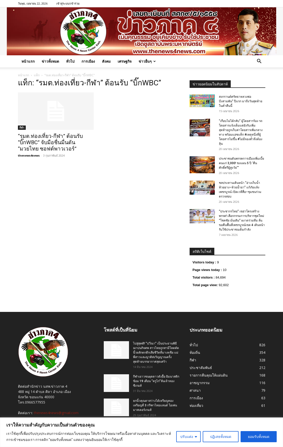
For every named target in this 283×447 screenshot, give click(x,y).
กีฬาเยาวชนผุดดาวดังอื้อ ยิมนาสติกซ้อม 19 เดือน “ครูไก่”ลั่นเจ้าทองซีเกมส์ (156, 381)
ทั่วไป (70, 61)
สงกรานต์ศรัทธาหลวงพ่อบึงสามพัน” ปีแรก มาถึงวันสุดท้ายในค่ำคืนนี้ (240, 101)
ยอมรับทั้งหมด (258, 437)
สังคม (106, 61)
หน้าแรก (28, 61)
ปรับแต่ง (186, 437)
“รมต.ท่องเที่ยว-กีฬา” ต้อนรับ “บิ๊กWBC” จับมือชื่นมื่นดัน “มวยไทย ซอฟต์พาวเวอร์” (50, 142)
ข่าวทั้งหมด (50, 61)
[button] (259, 61)
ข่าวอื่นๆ (147, 61)
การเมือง (88, 61)
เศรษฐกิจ (125, 61)
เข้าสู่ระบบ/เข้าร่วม (68, 3)
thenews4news (29, 155)
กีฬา (21, 127)
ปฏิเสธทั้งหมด (220, 437)
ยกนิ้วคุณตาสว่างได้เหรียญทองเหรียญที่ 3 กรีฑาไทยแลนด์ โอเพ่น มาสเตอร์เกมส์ (155, 405)
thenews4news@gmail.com (56, 412)
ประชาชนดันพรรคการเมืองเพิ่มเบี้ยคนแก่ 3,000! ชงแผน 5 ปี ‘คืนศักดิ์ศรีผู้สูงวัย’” (241, 163)
